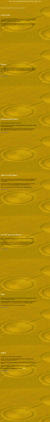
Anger (27, 1)
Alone (24, 1)
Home (10, 1)
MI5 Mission (19, 1)
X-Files (23, 368)
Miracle (31, 1)
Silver (40, 1)
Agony (14, 1)
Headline (36, 1)
